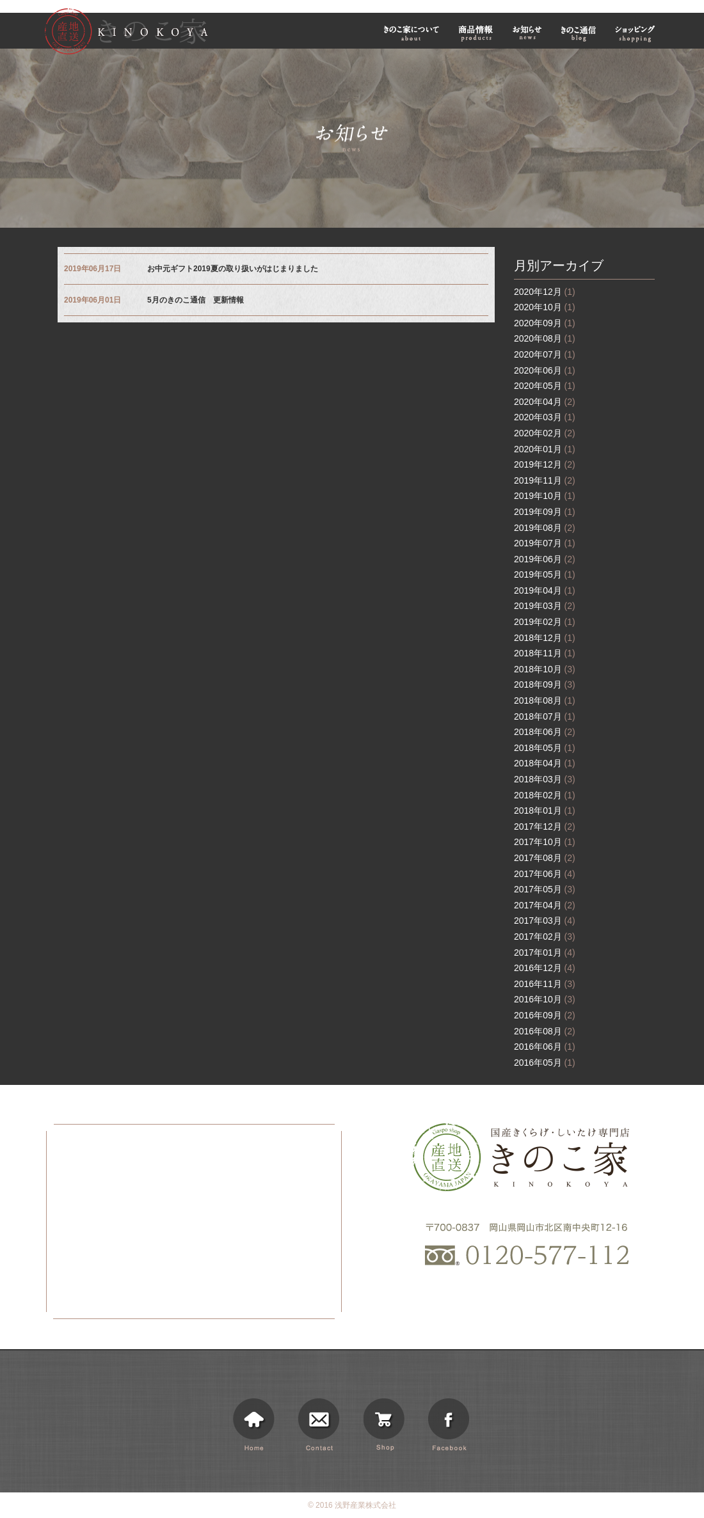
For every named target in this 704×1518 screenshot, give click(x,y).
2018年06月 (544, 732)
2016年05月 (544, 1062)
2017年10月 (544, 842)
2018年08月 (544, 700)
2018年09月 (544, 684)
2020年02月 (544, 433)
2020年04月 (544, 402)
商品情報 (475, 33)
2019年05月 (544, 574)
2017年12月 (544, 826)
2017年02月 (544, 936)
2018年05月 (544, 748)
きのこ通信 (578, 33)
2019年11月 (544, 480)
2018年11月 (544, 653)
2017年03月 (544, 920)
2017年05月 (544, 889)
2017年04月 (544, 905)
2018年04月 (544, 763)
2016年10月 (544, 999)
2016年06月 (544, 1046)
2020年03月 (544, 417)
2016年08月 (544, 1031)
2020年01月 (544, 449)
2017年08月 (544, 858)
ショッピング (637, 33)
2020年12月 (544, 292)
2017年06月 (544, 874)
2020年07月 (544, 354)
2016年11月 (544, 984)
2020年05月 (544, 386)
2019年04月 (544, 590)
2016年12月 (544, 968)
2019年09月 (544, 512)
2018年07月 (544, 716)
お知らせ (527, 33)
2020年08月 (544, 338)
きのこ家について (411, 33)
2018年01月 (544, 810)
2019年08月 (544, 528)
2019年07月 (544, 543)
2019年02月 (544, 622)
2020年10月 (544, 307)
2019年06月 (544, 559)
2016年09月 (544, 1015)
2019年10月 (544, 496)
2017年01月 (544, 952)
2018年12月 (544, 638)
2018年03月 (544, 779)
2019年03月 (544, 606)
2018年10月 (544, 669)
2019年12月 (544, 464)
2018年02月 (544, 795)
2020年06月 (544, 370)
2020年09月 (544, 323)
